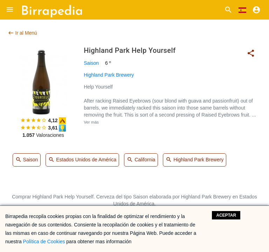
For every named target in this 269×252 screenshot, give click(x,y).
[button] (9, 9)
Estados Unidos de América (82, 160)
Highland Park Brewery (109, 75)
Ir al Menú (22, 33)
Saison (91, 63)
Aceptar (226, 215)
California (141, 160)
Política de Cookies (44, 241)
